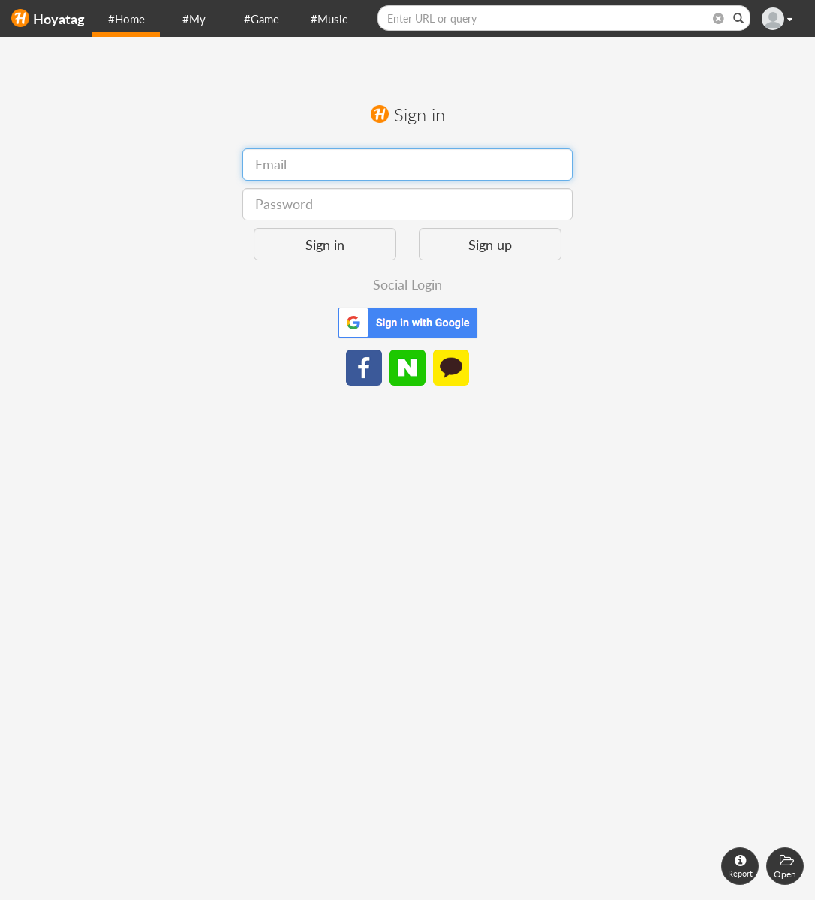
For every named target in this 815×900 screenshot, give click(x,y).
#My (194, 19)
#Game (261, 19)
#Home (126, 19)
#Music (329, 19)
